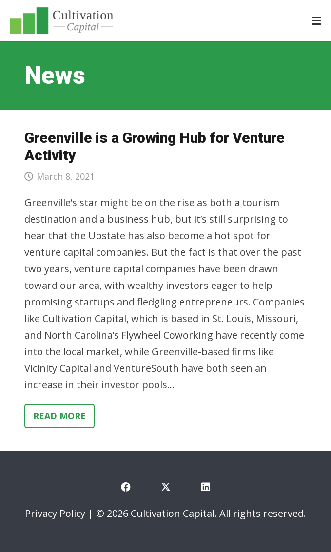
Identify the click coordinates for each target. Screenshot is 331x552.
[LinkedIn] (206, 487)
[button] (316, 21)
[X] (166, 487)
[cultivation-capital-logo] (61, 20)
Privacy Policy (55, 513)
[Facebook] (126, 487)
